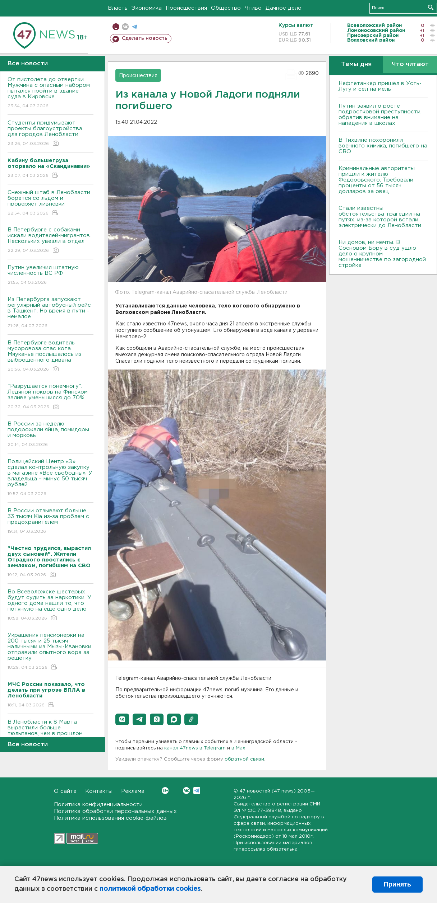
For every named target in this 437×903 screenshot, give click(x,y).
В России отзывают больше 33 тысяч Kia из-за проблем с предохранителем (50, 521)
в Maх (238, 748)
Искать (430, 7)
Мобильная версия (115, 26)
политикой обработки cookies (150, 889)
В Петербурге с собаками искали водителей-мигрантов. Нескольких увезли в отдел (50, 240)
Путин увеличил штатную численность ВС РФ (50, 275)
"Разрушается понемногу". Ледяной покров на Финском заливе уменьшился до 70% (50, 397)
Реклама (132, 791)
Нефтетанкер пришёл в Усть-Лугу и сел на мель (380, 86)
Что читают (410, 64)
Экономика (147, 8)
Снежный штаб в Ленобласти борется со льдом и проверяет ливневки (50, 203)
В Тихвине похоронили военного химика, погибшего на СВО (383, 146)
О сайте (65, 791)
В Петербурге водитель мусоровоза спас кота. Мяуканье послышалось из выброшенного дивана (50, 356)
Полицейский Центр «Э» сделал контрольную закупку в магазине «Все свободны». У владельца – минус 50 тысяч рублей (50, 478)
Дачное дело (284, 8)
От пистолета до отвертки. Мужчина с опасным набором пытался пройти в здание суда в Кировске (50, 93)
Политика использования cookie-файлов (110, 818)
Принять (397, 884)
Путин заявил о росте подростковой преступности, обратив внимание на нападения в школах (380, 115)
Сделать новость (144, 38)
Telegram (196, 790)
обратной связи (244, 759)
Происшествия (186, 8)
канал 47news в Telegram (195, 748)
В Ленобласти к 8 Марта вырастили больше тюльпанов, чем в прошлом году (50, 736)
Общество (226, 8)
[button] (122, 719)
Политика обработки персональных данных (115, 811)
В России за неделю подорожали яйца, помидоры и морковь (50, 435)
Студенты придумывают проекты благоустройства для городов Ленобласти (50, 134)
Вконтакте (165, 790)
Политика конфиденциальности (98, 804)
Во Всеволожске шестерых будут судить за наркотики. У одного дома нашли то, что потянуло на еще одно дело (50, 605)
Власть (118, 8)
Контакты (98, 791)
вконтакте (125, 26)
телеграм (134, 26)
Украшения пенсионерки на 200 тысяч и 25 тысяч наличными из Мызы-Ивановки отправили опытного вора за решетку (50, 652)
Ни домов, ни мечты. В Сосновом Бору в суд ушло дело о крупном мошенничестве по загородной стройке (382, 254)
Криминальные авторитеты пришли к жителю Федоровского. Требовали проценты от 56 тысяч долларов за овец (377, 180)
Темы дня (356, 64)
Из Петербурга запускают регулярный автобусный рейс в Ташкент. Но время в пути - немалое (50, 313)
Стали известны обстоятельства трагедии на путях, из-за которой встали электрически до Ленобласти (380, 217)
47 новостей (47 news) (267, 791)
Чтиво (253, 8)
